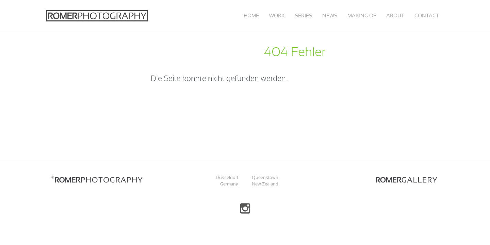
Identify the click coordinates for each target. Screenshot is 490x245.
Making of (361, 15)
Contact (426, 15)
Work (277, 15)
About (395, 15)
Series (303, 15)
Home (251, 15)
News (329, 15)
